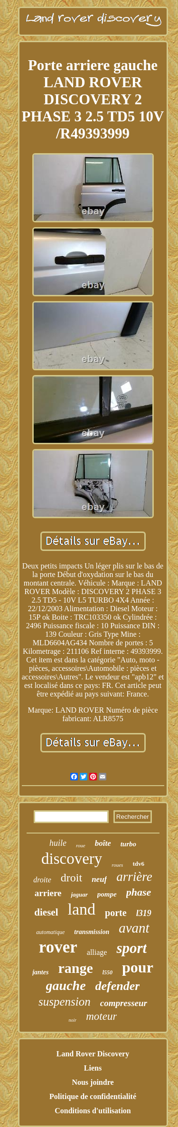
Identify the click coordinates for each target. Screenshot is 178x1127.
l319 (143, 913)
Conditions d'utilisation (93, 1111)
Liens (93, 1068)
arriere (48, 893)
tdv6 (138, 863)
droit (71, 877)
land (82, 909)
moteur (101, 1016)
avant (134, 927)
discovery (71, 858)
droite (42, 880)
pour (137, 967)
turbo (128, 844)
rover (58, 947)
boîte (103, 843)
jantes (40, 972)
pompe (107, 894)
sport (131, 948)
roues (117, 865)
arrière (134, 877)
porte (116, 912)
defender (117, 986)
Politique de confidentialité (92, 1096)
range (75, 968)
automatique (50, 932)
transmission (91, 931)
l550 (107, 972)
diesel (46, 912)
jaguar (79, 894)
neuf (99, 879)
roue (80, 845)
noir (73, 1020)
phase (138, 892)
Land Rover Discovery (92, 1054)
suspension (64, 1001)
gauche (66, 985)
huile (57, 843)
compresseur (123, 1003)
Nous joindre (92, 1082)
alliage (97, 952)
